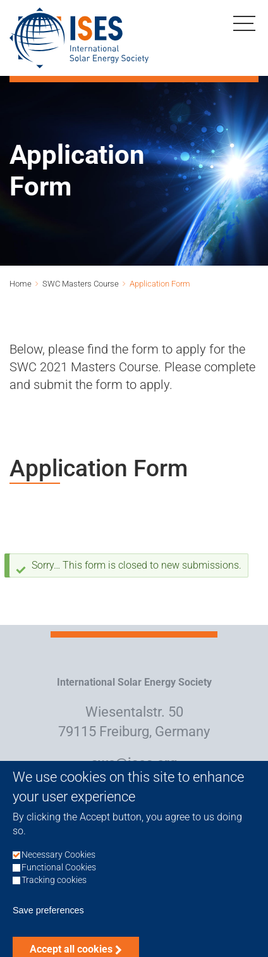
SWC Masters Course (80, 283)
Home (20, 283)
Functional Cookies (58, 881)
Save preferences (48, 924)
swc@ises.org (134, 763)
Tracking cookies (54, 894)
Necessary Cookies (58, 869)
